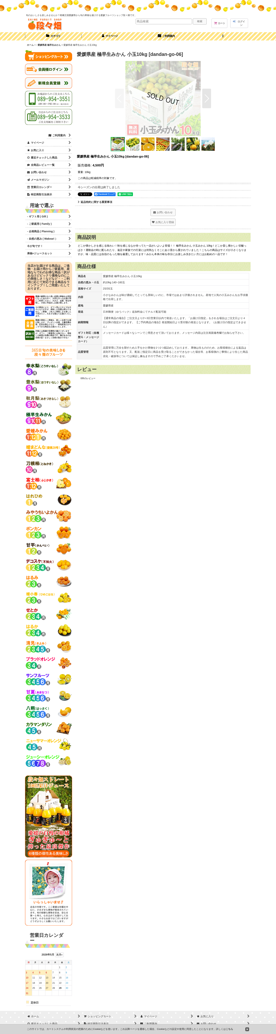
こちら (229, 1029)
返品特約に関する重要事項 (95, 201)
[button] (222, 36)
